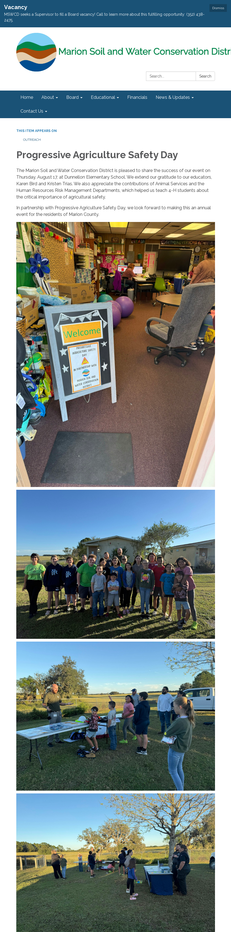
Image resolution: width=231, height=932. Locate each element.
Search (205, 76)
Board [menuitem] (72, 97)
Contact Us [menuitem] (31, 111)
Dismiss (218, 8)
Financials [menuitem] (137, 97)
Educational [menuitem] (103, 97)
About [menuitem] (47, 97)
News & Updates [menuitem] (173, 97)
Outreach (32, 140)
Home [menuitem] (26, 97)
